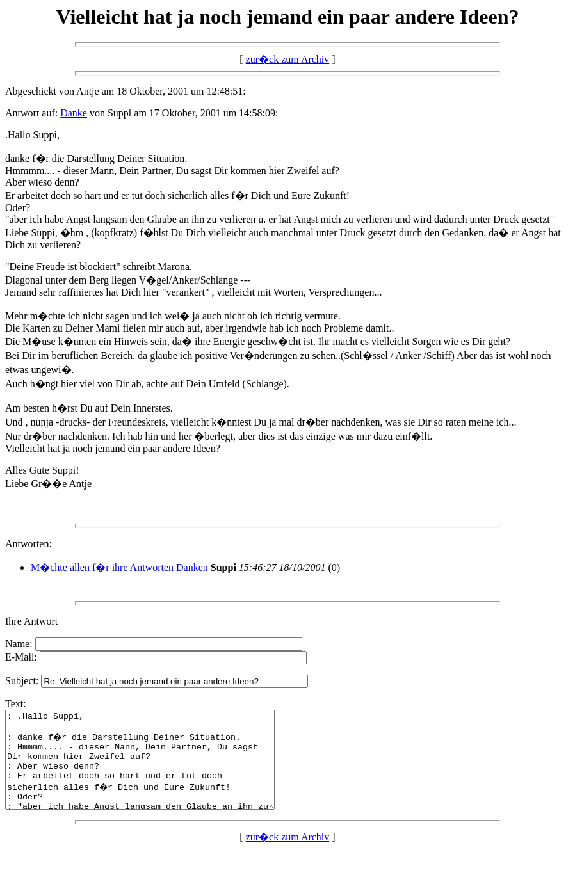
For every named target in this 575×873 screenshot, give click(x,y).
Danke (73, 113)
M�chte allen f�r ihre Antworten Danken (119, 567)
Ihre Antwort (31, 621)
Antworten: (28, 543)
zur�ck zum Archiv (288, 59)
